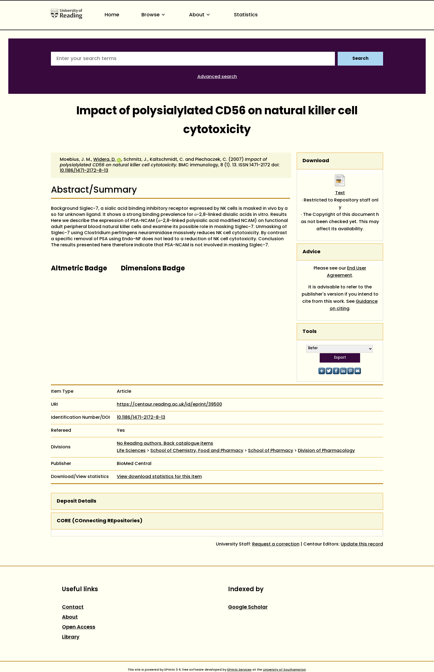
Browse (154, 15)
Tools (310, 331)
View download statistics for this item (159, 476)
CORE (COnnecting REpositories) (100, 521)
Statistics (246, 15)
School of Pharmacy (270, 450)
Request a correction (275, 544)
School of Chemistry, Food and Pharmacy (196, 450)
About (200, 15)
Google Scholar (248, 607)
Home (112, 15)
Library (70, 637)
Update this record (362, 544)
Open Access (78, 627)
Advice (312, 252)
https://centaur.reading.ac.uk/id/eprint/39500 (169, 404)
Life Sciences (131, 450)
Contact (73, 607)
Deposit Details (76, 501)
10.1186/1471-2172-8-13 (84, 170)
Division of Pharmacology (326, 450)
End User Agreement (346, 272)
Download (316, 161)
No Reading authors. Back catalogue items (165, 443)
